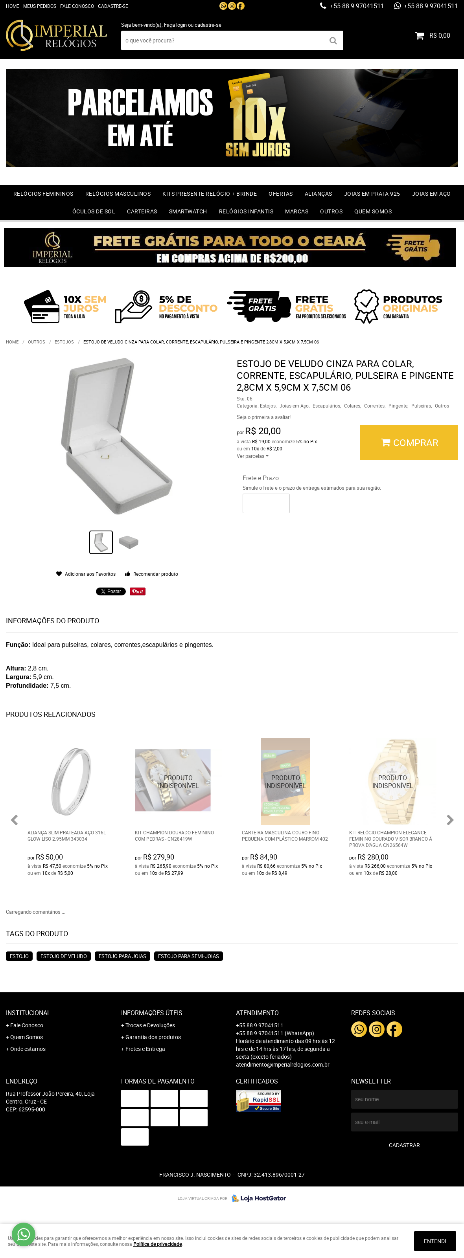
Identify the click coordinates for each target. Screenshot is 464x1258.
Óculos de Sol (94, 211)
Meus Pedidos (39, 6)
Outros (331, 211)
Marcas (296, 211)
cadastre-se (208, 24)
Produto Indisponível (179, 782)
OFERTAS (281, 193)
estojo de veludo (64, 956)
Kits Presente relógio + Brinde (209, 193)
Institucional (28, 1012)
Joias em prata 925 (372, 193)
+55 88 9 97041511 (356, 6)
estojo (19, 956)
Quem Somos (373, 211)
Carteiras (142, 211)
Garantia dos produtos (153, 1037)
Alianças (318, 193)
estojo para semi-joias (188, 956)
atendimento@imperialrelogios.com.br (283, 1064)
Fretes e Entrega (145, 1048)
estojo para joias (122, 956)
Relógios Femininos (43, 193)
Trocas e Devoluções (150, 1025)
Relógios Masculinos (118, 193)
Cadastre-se (113, 6)
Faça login (175, 24)
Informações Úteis (151, 1012)
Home (12, 6)
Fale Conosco (77, 6)
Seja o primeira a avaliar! (264, 417)
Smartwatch (188, 211)
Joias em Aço (431, 193)
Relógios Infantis (246, 211)
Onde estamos (28, 1048)
